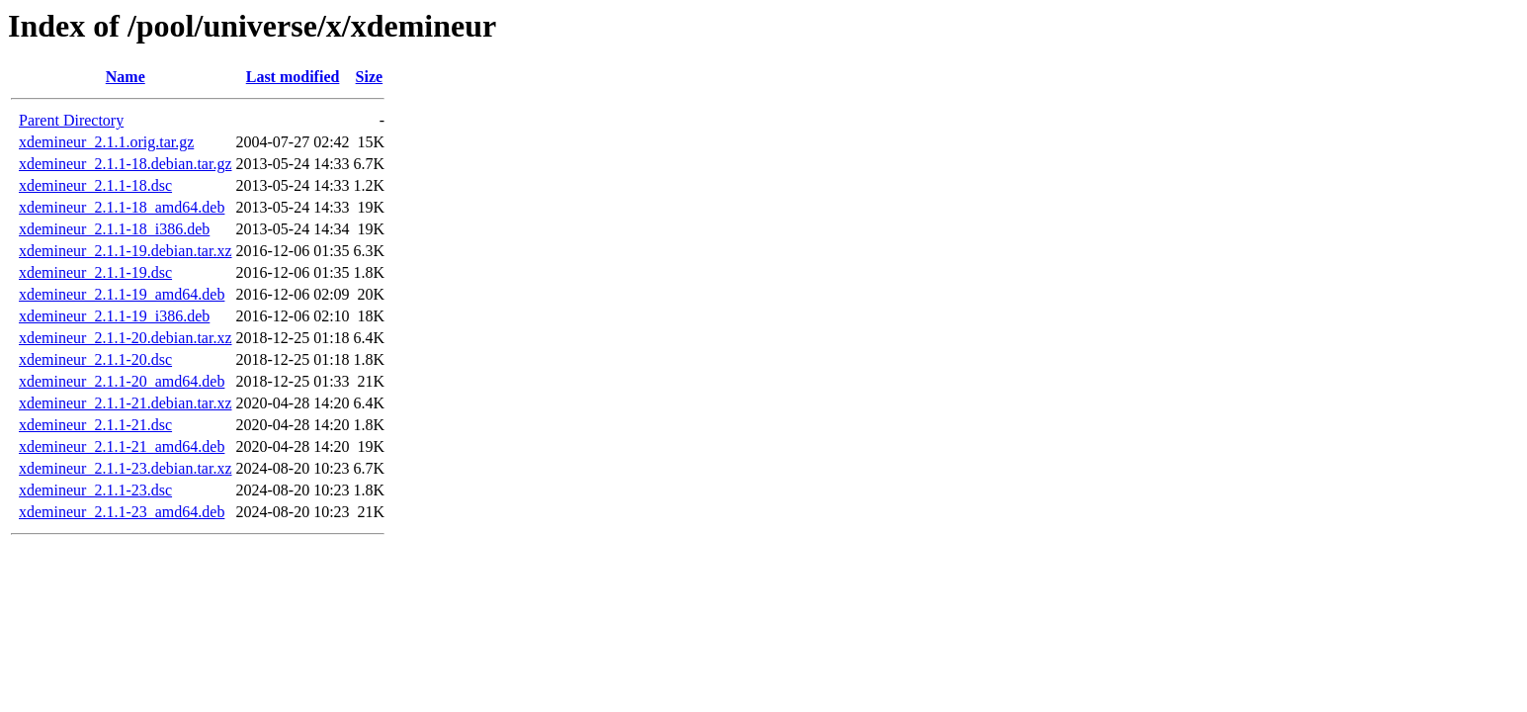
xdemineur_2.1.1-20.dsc (95, 359)
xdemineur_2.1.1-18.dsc (95, 185)
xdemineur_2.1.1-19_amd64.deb (121, 294)
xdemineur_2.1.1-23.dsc (95, 490)
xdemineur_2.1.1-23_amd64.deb (121, 511)
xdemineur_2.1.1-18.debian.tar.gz (125, 163)
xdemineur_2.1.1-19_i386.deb (114, 316)
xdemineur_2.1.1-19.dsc (95, 272)
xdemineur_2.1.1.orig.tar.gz (106, 142)
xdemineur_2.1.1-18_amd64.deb (121, 207)
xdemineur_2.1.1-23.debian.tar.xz (125, 468)
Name (125, 76)
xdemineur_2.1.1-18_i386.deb (114, 229)
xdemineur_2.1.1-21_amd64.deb (121, 446)
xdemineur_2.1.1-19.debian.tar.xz (125, 250)
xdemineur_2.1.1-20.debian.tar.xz (125, 337)
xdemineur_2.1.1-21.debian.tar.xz (125, 403)
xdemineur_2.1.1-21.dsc (95, 424)
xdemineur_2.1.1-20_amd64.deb (121, 381)
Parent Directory (71, 120)
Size (369, 76)
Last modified (293, 76)
